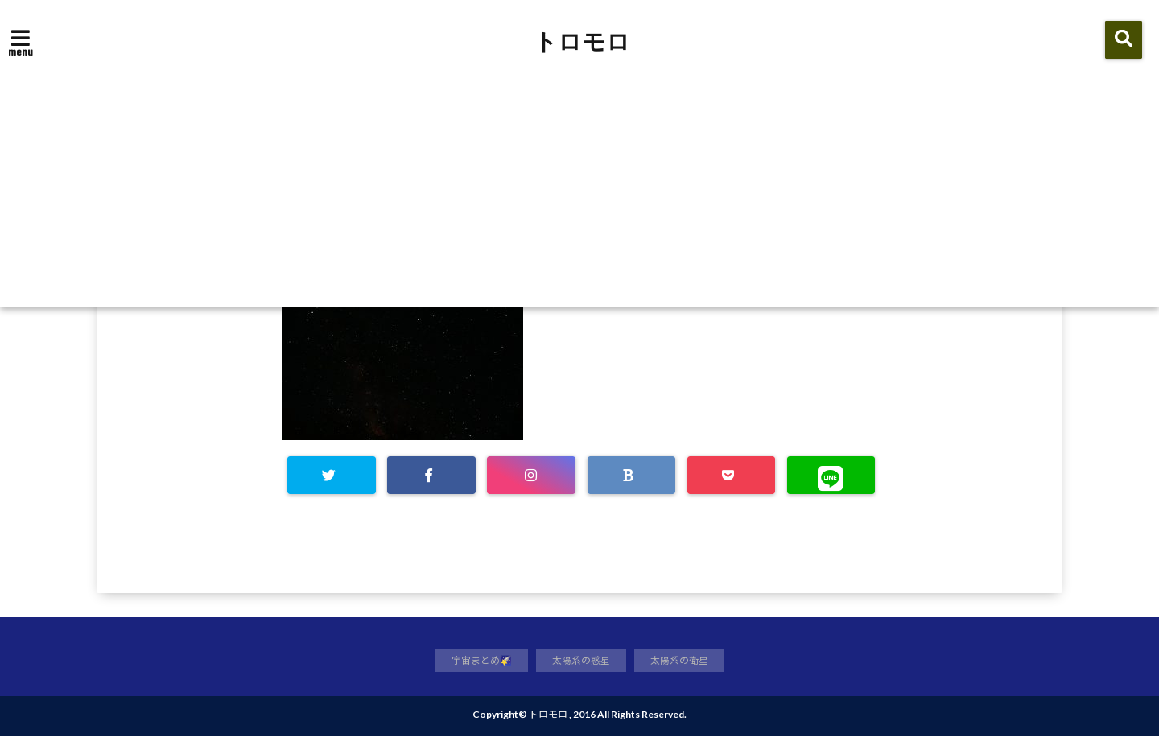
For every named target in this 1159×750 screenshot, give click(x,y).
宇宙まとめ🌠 (476, 672)
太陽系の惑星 (581, 672)
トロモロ (582, 42)
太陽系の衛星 (684, 672)
